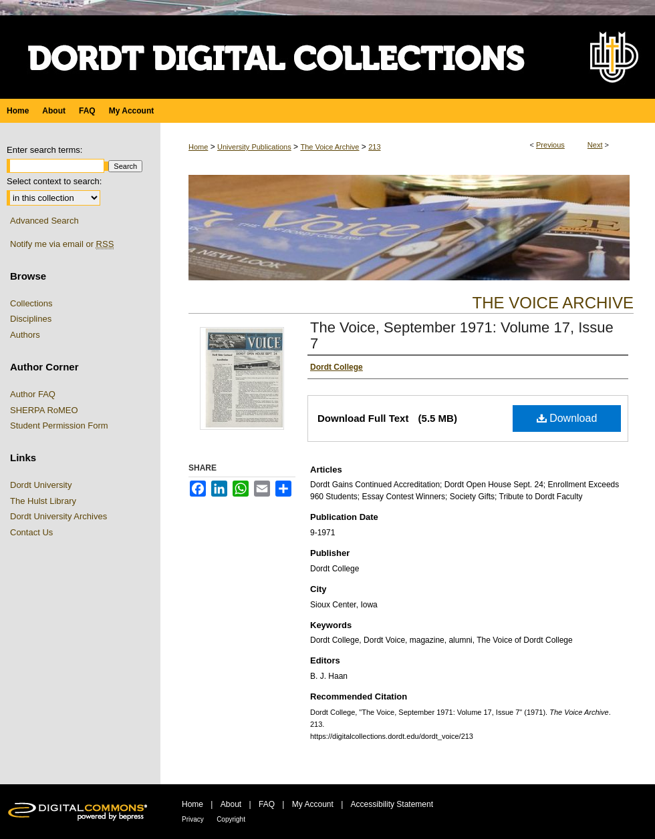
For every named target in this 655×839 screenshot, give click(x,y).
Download (567, 418)
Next (595, 145)
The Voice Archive (329, 147)
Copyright (231, 819)
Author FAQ (32, 394)
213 (374, 147)
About (231, 804)
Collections (31, 303)
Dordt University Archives (58, 516)
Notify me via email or (62, 244)
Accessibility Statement (392, 804)
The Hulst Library (43, 501)
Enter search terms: (44, 150)
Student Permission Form (59, 426)
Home (198, 147)
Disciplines (30, 319)
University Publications (254, 147)
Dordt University (41, 485)
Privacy (193, 819)
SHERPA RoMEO (44, 410)
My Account (313, 804)
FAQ (267, 804)
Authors (25, 335)
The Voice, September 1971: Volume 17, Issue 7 (462, 335)
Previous (550, 145)
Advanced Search (44, 221)
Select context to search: (54, 181)
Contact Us (31, 532)
